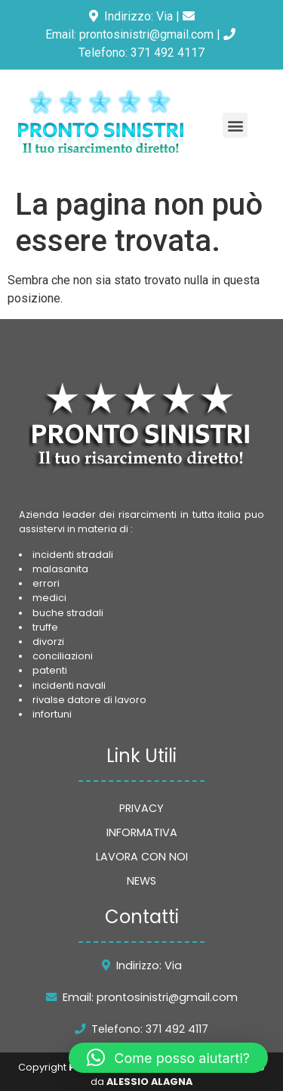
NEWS (141, 880)
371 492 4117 (168, 52)
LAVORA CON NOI (142, 856)
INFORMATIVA (141, 832)
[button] (235, 125)
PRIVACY (141, 808)
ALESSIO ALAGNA (149, 1081)
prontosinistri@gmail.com (146, 34)
